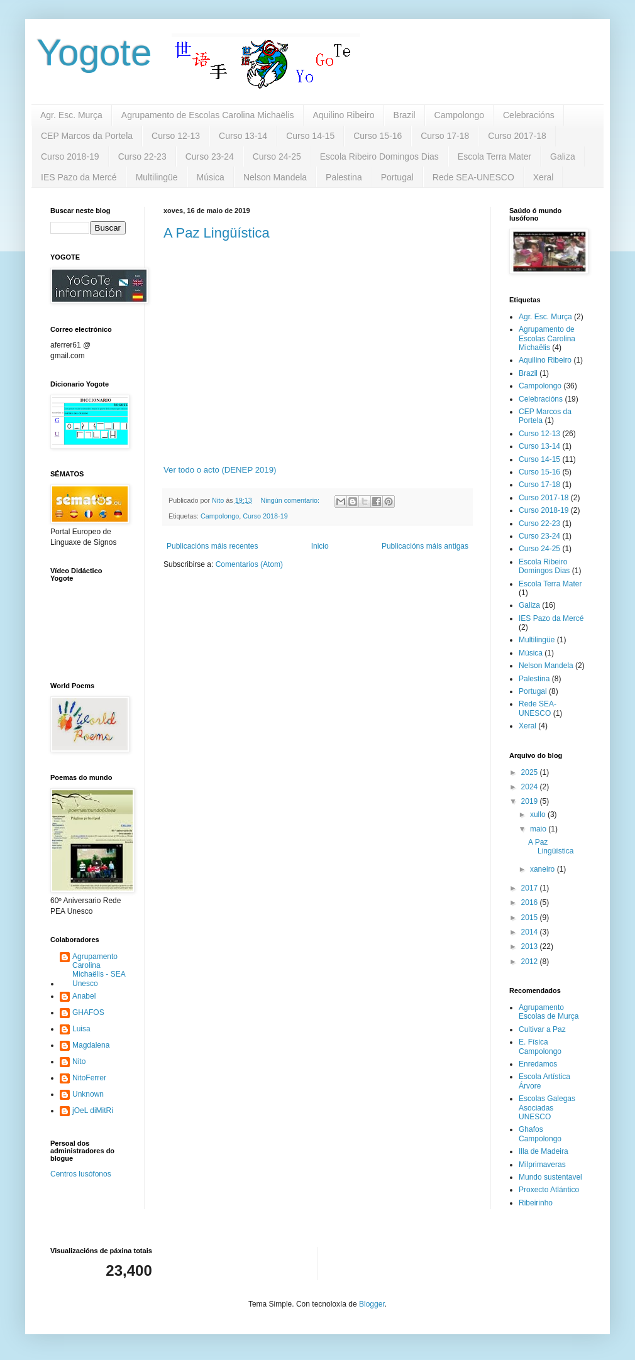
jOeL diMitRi (92, 1110)
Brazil (405, 115)
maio (539, 829)
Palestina (344, 177)
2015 (530, 917)
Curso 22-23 (142, 156)
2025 (530, 772)
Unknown (88, 1094)
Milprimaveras (542, 1164)
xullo (539, 814)
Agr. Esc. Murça (71, 115)
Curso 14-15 (310, 136)
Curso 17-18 (445, 136)
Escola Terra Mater (494, 156)
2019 (530, 801)
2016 (530, 902)
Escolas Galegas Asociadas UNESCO (547, 1107)
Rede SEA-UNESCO (473, 177)
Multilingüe (157, 177)
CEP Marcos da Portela (87, 136)
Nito (79, 1061)
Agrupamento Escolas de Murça (548, 1012)
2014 (530, 932)
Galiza (562, 156)
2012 (530, 961)
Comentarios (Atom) (249, 564)
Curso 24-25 (277, 156)
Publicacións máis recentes (212, 546)
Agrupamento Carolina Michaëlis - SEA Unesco (99, 970)
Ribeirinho (536, 1202)
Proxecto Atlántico (549, 1189)
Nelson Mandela (275, 177)
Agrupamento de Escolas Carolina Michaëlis (207, 115)
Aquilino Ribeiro (344, 115)
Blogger (372, 1304)
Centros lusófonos (80, 1174)
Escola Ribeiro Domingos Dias (379, 156)
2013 (530, 946)
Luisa (81, 1028)
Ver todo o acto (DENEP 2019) (219, 469)
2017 (530, 888)
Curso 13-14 (243, 136)
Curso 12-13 (176, 136)
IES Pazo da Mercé (79, 177)
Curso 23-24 (209, 156)
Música (210, 177)
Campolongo (459, 115)
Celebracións (529, 115)
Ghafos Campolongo (540, 1134)
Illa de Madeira (543, 1151)
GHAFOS (88, 1012)
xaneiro (543, 869)
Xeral (543, 177)
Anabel (84, 996)
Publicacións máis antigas (425, 546)
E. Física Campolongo (540, 1046)
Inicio (320, 546)
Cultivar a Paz (542, 1029)
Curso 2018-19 (70, 156)
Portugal (397, 177)
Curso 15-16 (377, 136)
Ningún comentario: (290, 500)
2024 (530, 786)
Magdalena (90, 1045)
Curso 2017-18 (517, 136)
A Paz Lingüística (216, 233)
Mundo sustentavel (550, 1177)
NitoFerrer (89, 1077)
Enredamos (538, 1064)
